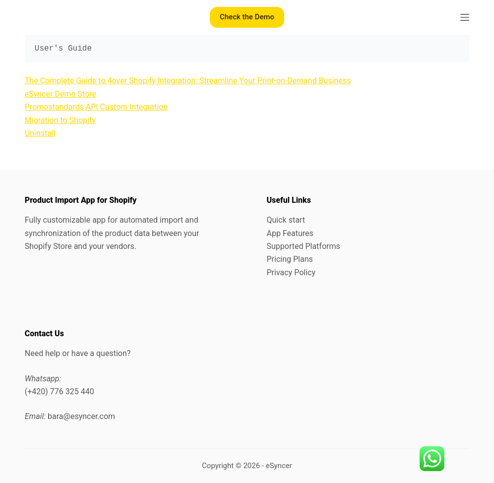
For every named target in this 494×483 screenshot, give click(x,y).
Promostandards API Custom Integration (96, 107)
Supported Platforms (303, 246)
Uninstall (40, 133)
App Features (289, 233)
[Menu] (464, 17)
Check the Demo (247, 16)
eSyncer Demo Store (60, 94)
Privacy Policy (290, 272)
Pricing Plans (289, 259)
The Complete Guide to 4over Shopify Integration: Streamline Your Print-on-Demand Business (188, 80)
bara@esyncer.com (81, 416)
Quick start (285, 220)
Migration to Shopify (60, 120)
